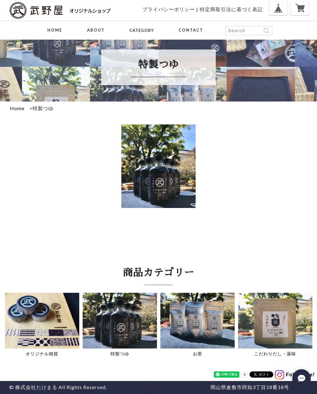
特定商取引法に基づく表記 (231, 9)
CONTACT (191, 30)
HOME (54, 30)
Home (17, 108)
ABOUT (96, 30)
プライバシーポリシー (168, 9)
